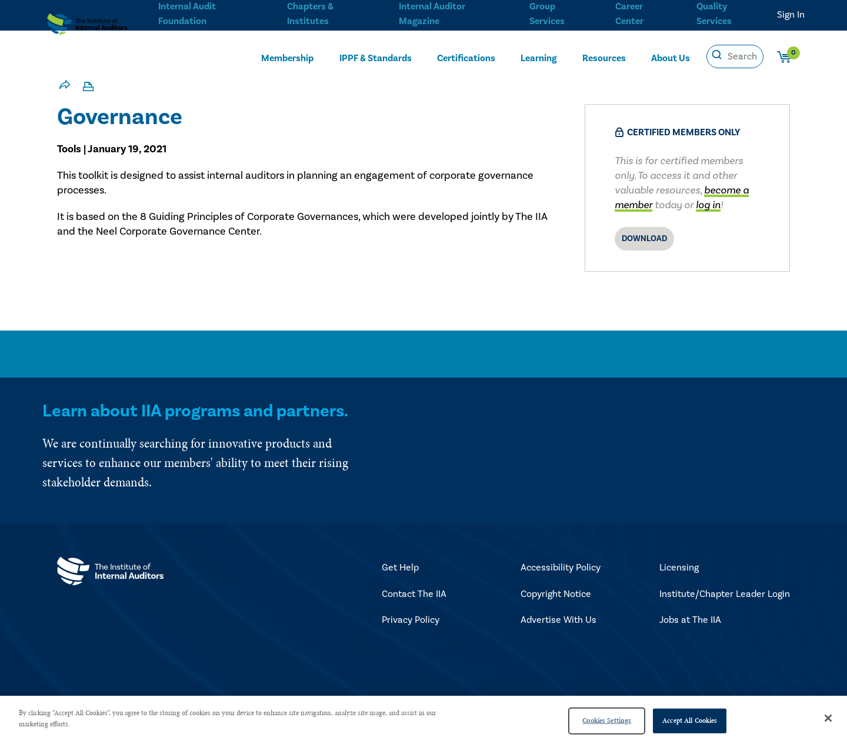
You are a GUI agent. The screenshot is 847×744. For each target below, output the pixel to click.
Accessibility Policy (561, 567)
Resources (605, 57)
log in (708, 205)
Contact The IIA (414, 594)
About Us (671, 57)
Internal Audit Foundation (187, 12)
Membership (287, 57)
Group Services (544, 12)
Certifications (467, 57)
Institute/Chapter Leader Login (724, 594)
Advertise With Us (558, 620)
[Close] (828, 718)
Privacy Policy (410, 620)
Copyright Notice (556, 594)
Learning (539, 57)
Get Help (400, 567)
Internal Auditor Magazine (431, 12)
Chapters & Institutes (309, 12)
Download (644, 238)
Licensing (679, 567)
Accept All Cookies (689, 720)
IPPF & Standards (375, 57)
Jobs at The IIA (690, 620)
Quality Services (714, 12)
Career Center (627, 12)
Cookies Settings (606, 720)
